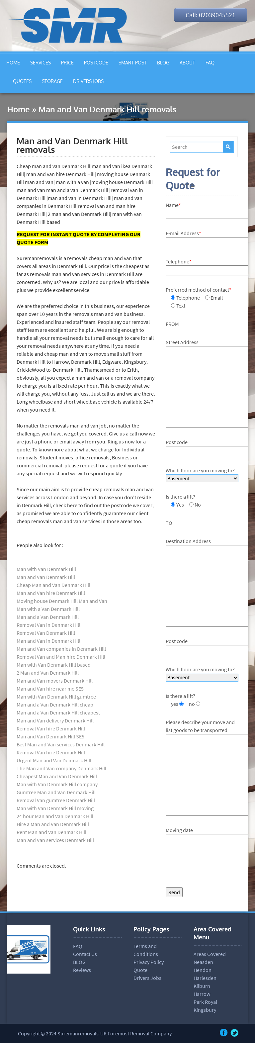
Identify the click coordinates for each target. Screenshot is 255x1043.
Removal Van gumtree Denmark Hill (56, 800)
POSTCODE (96, 62)
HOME (13, 62)
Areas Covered (210, 954)
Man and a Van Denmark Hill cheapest (58, 712)
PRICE (67, 62)
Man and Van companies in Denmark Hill (61, 648)
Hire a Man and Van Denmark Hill (53, 824)
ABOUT (187, 62)
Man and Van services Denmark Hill (55, 840)
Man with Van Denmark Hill (46, 569)
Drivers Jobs (147, 978)
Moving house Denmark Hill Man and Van (62, 601)
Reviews (82, 970)
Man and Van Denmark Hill (46, 577)
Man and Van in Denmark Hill (48, 640)
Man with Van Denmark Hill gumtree (56, 696)
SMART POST (133, 62)
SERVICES (40, 62)
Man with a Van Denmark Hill (48, 609)
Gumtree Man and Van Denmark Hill (56, 792)
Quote (140, 970)
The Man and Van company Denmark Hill (61, 768)
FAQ (210, 62)
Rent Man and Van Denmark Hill (51, 832)
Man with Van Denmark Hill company (57, 784)
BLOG (163, 62)
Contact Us (85, 954)
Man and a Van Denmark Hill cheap (55, 704)
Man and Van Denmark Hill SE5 (50, 736)
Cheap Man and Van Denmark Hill (53, 585)
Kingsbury (205, 1009)
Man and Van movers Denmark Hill (55, 680)
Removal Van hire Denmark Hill (51, 728)
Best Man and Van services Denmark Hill (61, 744)
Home (18, 109)
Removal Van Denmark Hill (46, 632)
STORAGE (52, 81)
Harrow (202, 994)
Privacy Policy (148, 962)
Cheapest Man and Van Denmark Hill (57, 776)
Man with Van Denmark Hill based (54, 664)
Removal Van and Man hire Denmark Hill (61, 656)
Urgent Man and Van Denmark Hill (54, 760)
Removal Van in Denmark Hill (48, 624)
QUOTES (22, 81)
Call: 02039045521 (210, 15)
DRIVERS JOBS (88, 81)
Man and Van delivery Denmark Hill (55, 720)
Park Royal (205, 1001)
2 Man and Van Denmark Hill (48, 672)
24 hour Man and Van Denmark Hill (55, 816)
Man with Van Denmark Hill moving (55, 808)
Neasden (203, 962)
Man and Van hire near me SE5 (51, 688)
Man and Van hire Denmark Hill (51, 593)
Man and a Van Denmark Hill (48, 617)
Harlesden (205, 978)
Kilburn (202, 986)
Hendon (203, 970)
